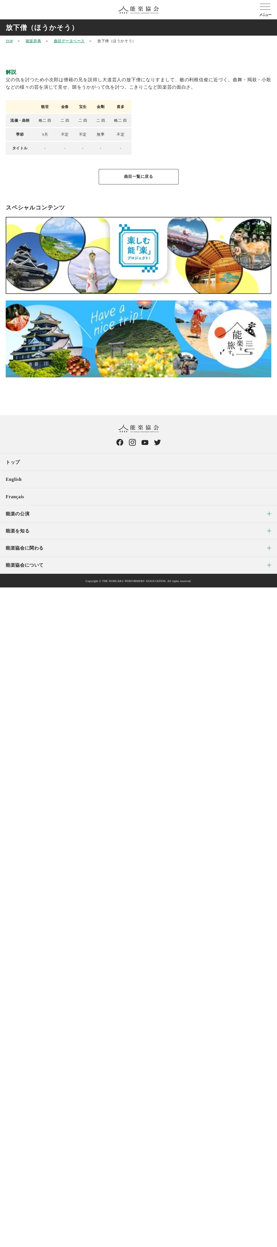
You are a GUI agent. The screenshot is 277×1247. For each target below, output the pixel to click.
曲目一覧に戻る (138, 176)
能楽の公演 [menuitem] (17, 513)
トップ (13, 462)
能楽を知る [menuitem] (17, 530)
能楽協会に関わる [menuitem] (25, 548)
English (14, 479)
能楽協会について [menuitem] (25, 565)
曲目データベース (69, 41)
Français (15, 496)
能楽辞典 (33, 41)
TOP (9, 41)
